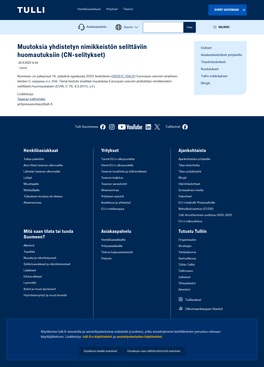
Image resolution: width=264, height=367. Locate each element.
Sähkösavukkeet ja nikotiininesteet (47, 264)
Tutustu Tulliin (192, 231)
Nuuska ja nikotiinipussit (40, 258)
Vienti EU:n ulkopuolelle (117, 165)
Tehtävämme (187, 252)
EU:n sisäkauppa (112, 209)
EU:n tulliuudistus (190, 221)
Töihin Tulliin (186, 265)
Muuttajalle (31, 184)
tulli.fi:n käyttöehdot (97, 336)
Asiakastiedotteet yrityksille (221, 55)
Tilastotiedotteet (213, 62)
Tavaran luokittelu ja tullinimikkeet (124, 171)
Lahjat (28, 178)
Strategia (184, 246)
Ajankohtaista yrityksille (194, 159)
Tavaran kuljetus (112, 178)
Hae (189, 27)
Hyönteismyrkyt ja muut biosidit (45, 295)
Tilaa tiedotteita (189, 165)
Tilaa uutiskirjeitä (189, 171)
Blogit (205, 83)
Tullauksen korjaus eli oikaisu (43, 196)
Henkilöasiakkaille (113, 240)
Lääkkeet (30, 270)
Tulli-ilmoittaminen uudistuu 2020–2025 (205, 215)
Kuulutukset (210, 69)
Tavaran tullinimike (31, 99)
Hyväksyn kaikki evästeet (100, 351)
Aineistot (184, 289)
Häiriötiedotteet (189, 184)
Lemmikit (30, 283)
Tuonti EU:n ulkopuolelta (118, 159)
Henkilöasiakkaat (41, 150)
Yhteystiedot (187, 283)
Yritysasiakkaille (112, 246)
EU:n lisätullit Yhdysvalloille (196, 203)
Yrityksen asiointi (112, 196)
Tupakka (29, 252)
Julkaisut (184, 277)
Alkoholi (29, 245)
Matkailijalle (32, 190)
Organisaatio (187, 240)
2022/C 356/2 (123, 76)
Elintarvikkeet (33, 277)
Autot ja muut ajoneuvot (40, 289)
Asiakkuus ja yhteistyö (116, 203)
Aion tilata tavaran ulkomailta (43, 165)
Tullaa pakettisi (34, 159)
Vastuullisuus (187, 258)
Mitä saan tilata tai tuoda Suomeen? (48, 234)
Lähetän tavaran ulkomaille (42, 171)
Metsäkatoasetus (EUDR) (195, 209)
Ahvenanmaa (32, 203)
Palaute (106, 258)
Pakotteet (185, 196)
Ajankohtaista (192, 150)
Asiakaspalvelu (116, 231)
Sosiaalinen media (191, 190)
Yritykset (110, 150)
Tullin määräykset (214, 76)
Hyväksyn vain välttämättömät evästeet (153, 351)
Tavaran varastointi (114, 184)
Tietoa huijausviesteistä (117, 252)
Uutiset (206, 48)
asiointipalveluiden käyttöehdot (139, 336)
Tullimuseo (185, 271)
